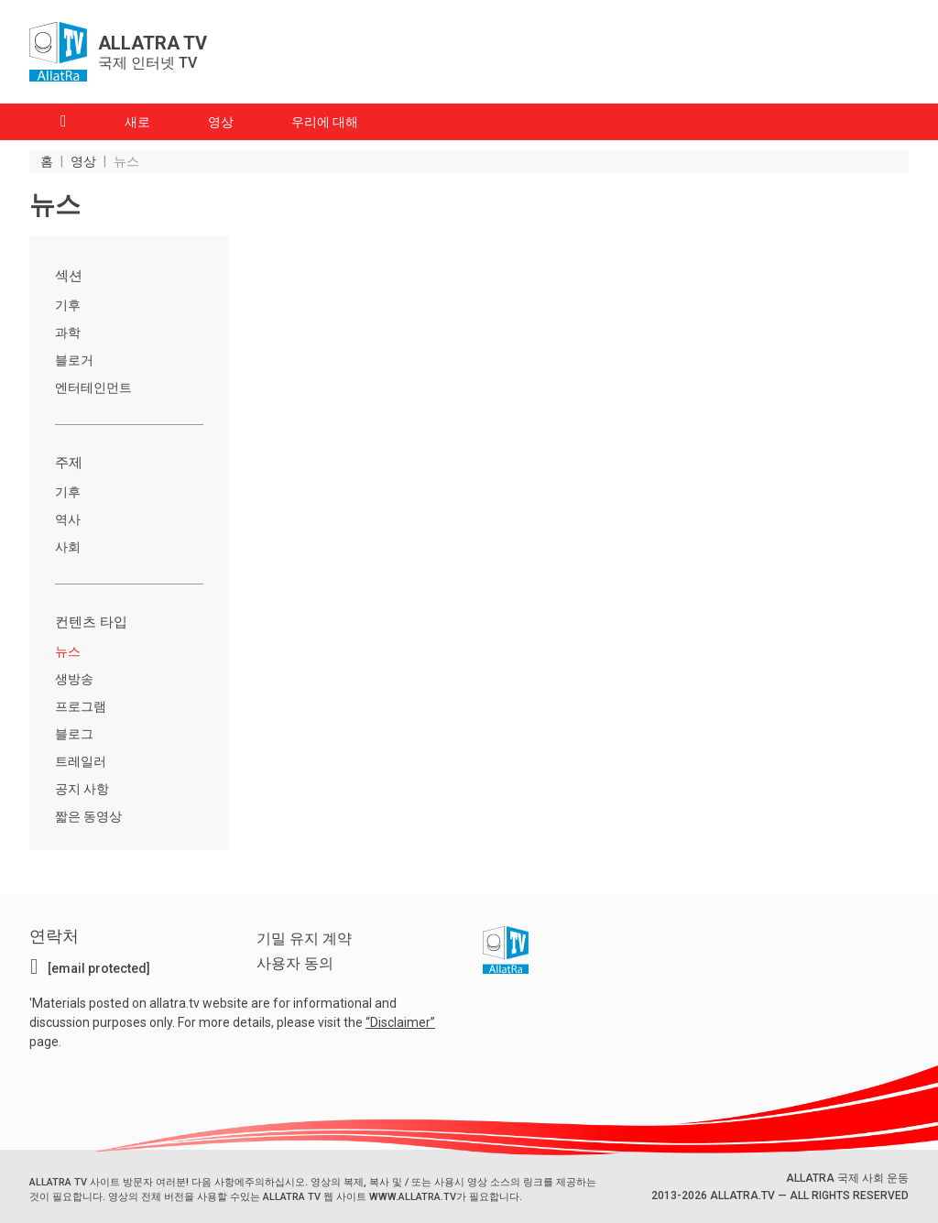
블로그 (74, 733)
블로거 (74, 360)
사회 (68, 547)
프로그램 (80, 706)
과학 (68, 332)
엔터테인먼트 (93, 387)
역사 (68, 519)
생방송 (74, 679)
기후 (68, 305)
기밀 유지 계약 (304, 938)
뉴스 (68, 651)
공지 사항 (82, 788)
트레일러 (80, 761)
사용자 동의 (294, 963)
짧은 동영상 (88, 816)
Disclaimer (400, 1020)
